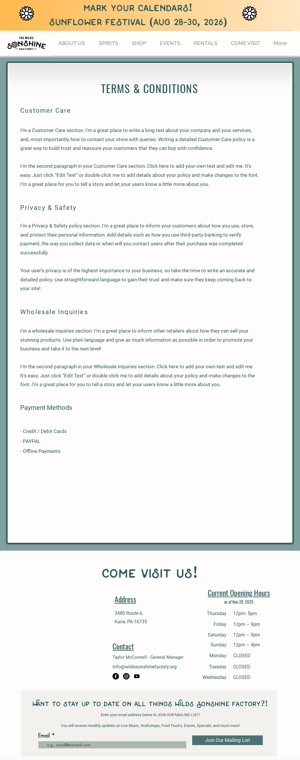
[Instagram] (126, 676)
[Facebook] (115, 676)
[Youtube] (137, 676)
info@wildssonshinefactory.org (144, 667)
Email (44, 735)
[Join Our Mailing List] (227, 740)
